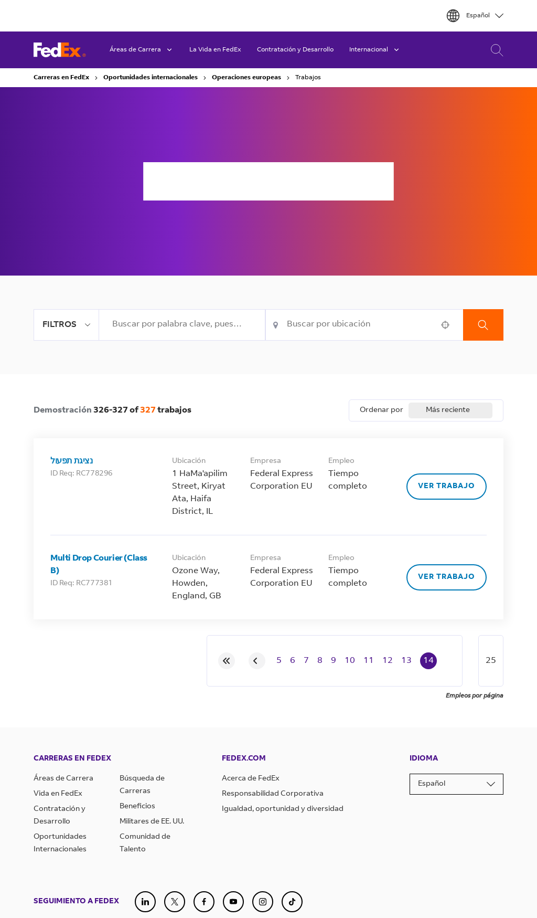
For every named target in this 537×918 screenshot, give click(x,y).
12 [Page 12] (387, 661)
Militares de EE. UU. (152, 822)
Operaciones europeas (246, 78)
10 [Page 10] (350, 661)
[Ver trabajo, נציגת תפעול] (446, 486)
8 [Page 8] (320, 661)
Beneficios (137, 806)
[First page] (226, 660)
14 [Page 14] (428, 661)
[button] (445, 325)
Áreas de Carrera (63, 779)
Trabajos (308, 78)
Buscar (483, 325)
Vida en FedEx (58, 794)
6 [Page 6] (292, 661)
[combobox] (182, 325)
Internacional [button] (375, 50)
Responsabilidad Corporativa (273, 794)
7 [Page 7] (306, 661)
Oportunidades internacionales (150, 78)
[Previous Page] (257, 660)
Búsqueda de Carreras (494, 50)
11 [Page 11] (368, 661)
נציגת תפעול (71, 461)
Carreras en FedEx (61, 78)
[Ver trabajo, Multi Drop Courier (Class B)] (446, 577)
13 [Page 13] (406, 661)
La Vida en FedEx (215, 50)
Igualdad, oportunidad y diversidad (282, 809)
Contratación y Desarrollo (295, 50)
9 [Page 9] (333, 661)
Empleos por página (474, 696)
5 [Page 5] (279, 661)
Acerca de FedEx (251, 779)
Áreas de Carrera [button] (142, 50)
